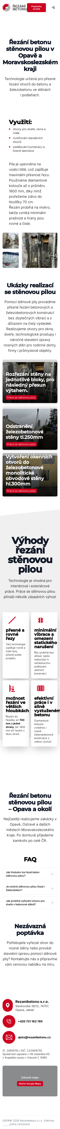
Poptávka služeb (36, 7)
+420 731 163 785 (30, 1021)
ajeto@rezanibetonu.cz (34, 1037)
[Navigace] (53, 8)
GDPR (6, 1120)
